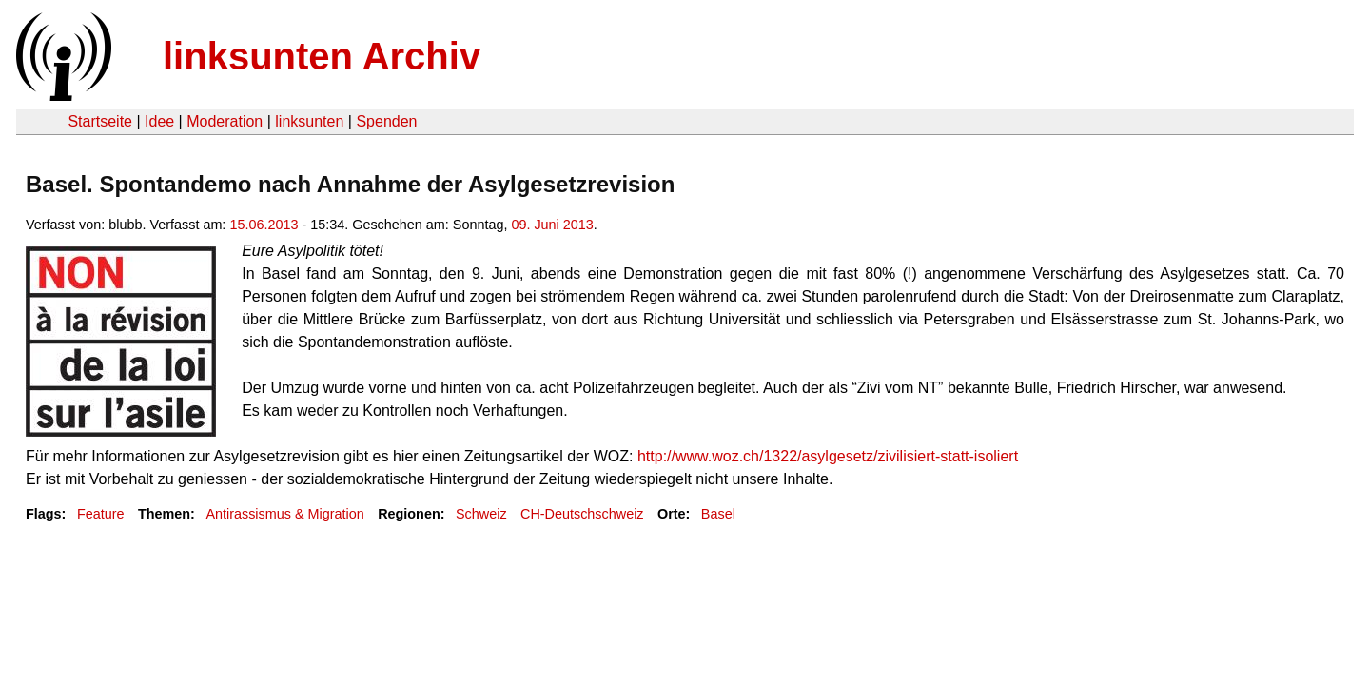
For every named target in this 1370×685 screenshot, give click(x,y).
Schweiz (481, 513)
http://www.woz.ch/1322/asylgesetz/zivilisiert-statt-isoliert (827, 456)
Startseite (100, 121)
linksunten (309, 121)
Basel (718, 513)
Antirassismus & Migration (284, 513)
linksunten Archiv (321, 56)
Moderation (224, 121)
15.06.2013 (263, 224)
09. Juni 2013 (552, 224)
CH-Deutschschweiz (582, 513)
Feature (101, 513)
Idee (159, 121)
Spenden (386, 121)
